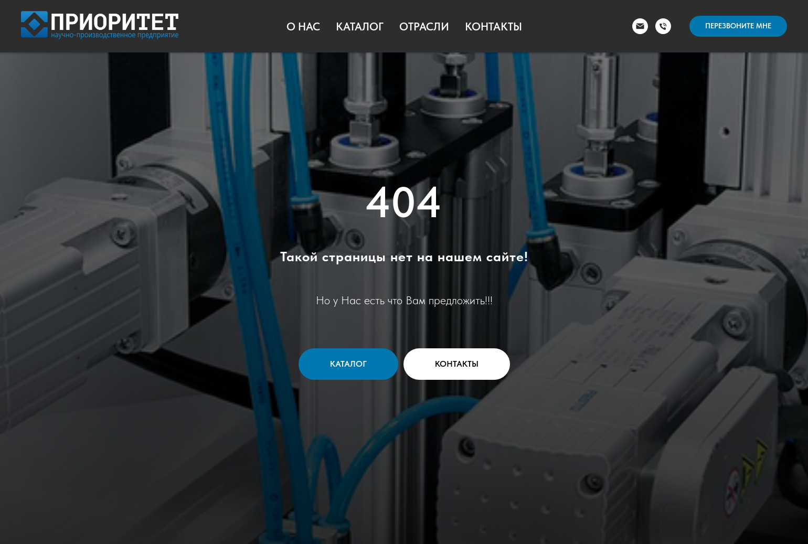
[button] (738, 26)
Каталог (360, 26)
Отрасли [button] (424, 26)
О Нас (303, 26)
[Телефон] (663, 26)
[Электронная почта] (640, 26)
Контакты (493, 26)
